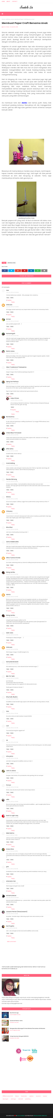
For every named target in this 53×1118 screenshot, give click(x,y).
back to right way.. (12, 815)
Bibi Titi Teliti (10, 676)
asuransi (38, 1096)
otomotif (20, 1099)
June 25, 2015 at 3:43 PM (12, 559)
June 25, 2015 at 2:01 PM (12, 481)
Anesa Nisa (10, 849)
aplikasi (31, 1096)
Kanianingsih (10, 333)
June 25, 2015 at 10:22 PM (12, 663)
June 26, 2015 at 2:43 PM (12, 801)
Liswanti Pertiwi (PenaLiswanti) (16, 912)
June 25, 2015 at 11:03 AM (12, 353)
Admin (8, 594)
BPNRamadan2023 (8, 1096)
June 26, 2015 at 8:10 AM (12, 742)
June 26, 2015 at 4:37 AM (12, 727)
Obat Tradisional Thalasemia (16, 367)
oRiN (7, 799)
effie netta (9, 449)
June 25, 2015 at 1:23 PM (12, 465)
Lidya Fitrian (6, 27)
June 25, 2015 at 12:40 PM (12, 418)
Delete (11, 297)
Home (3, 1)
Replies (9, 300)
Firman (8, 785)
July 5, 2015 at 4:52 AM (11, 928)
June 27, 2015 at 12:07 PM (12, 817)
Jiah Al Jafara (11, 771)
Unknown (9, 305)
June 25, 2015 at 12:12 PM (16, 400)
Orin (7, 711)
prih (7, 867)
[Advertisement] (26, 125)
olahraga (13, 1099)
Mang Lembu (10, 572)
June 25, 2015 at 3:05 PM (12, 529)
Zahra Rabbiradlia (12, 542)
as (7, 740)
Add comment (11, 941)
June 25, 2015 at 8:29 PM (12, 649)
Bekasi (17, 1096)
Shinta (8, 497)
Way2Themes (21, 1115)
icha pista (9, 756)
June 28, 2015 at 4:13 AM (12, 913)
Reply (8, 297)
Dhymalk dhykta (11, 697)
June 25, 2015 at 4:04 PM (12, 596)
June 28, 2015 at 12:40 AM (12, 897)
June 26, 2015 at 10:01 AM (12, 772)
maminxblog (10, 463)
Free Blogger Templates (40, 1115)
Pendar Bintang (11, 479)
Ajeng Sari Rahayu (12, 381)
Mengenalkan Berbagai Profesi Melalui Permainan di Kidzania (27, 1028)
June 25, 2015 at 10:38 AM (12, 306)
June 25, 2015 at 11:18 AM (12, 369)
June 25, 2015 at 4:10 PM (12, 617)
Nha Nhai (9, 527)
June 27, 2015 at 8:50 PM (12, 868)
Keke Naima (10, 833)
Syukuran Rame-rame (16, 1020)
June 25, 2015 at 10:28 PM (12, 678)
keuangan (5, 1099)
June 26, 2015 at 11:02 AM (12, 787)
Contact (14, 1)
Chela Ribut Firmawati (13, 433)
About (8, 1)
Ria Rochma (10, 417)
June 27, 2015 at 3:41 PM (12, 851)
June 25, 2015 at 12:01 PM (12, 383)
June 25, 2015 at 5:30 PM (12, 635)
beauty (45, 1096)
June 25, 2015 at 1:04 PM (12, 451)
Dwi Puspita (10, 926)
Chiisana (9, 511)
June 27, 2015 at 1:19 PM (11, 835)
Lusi (7, 726)
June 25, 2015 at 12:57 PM (12, 435)
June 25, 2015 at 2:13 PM (12, 499)
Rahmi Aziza (10, 351)
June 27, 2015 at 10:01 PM (12, 883)
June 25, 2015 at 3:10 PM (12, 543)
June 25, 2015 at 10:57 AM (12, 335)
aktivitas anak (10, 19)
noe (7, 290)
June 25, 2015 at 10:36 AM (12, 292)
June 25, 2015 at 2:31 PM (12, 513)
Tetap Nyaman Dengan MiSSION (19, 1036)
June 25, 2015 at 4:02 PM (12, 574)
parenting (27, 1099)
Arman (8, 319)
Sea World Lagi (14, 1013)
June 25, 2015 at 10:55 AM (12, 321)
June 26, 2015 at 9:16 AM (12, 758)
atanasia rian (11, 881)
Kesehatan (24, 1096)
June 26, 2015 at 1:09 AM (12, 713)
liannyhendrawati (12, 662)
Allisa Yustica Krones (13, 558)
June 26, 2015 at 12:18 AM (12, 699)
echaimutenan (11, 895)
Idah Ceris (9, 633)
